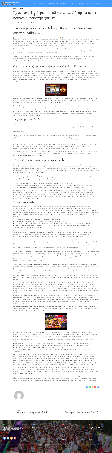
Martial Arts (63, 439)
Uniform (91, 439)
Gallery (97, 3)
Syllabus (101, 434)
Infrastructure (62, 3)
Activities (73, 3)
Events (81, 3)
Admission (51, 3)
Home (34, 3)
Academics (89, 3)
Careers (105, 3)
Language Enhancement (64, 436)
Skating (72, 439)
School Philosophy (46, 433)
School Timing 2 (103, 437)
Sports (71, 435)
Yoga (71, 437)
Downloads (92, 434)
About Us (42, 3)
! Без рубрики (18, 8)
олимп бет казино (60, 286)
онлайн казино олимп (37, 51)
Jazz (71, 433)
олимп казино (33, 128)
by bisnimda (31, 22)
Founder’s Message (36, 433)
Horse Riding (64, 433)
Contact (107, 449)
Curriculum (92, 437)
